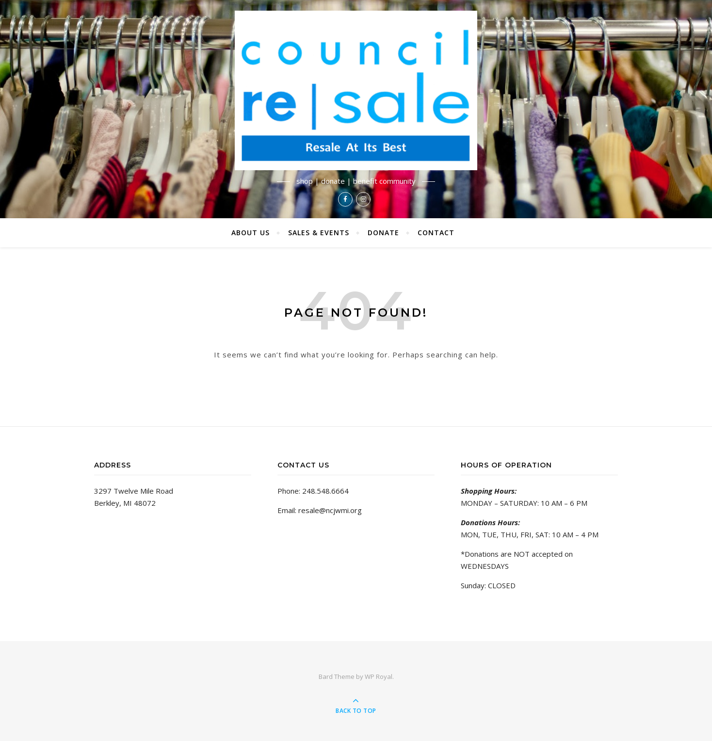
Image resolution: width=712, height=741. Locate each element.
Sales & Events (318, 232)
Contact (436, 232)
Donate (383, 232)
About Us (250, 232)
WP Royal (378, 676)
